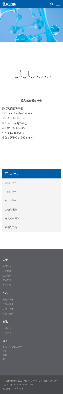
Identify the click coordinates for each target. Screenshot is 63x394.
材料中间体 (11, 200)
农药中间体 (11, 191)
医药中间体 (11, 182)
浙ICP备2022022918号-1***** (18, 384)
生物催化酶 (11, 209)
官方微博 (18, 388)
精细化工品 (11, 227)
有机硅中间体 (12, 218)
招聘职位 (7, 388)
